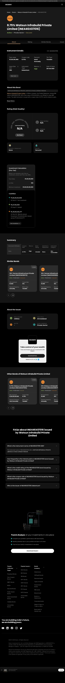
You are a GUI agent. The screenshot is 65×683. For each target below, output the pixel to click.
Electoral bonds (38, 578)
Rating (30, 42)
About (14, 42)
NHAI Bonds (24, 569)
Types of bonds (38, 581)
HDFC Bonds (24, 582)
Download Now (32, 356)
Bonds (14, 12)
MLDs (9, 585)
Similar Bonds (46, 42)
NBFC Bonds (10, 582)
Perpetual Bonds (11, 573)
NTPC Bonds (24, 592)
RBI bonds (37, 589)
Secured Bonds (11, 588)
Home (8, 12)
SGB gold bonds (38, 575)
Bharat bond (37, 592)
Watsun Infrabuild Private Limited (27, 12)
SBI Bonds (23, 576)
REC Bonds (24, 573)
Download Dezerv (32, 550)
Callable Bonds (11, 601)
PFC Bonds (24, 589)
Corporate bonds (39, 601)
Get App (61, 669)
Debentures (37, 571)
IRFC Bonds (24, 585)
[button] (12, 568)
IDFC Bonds (24, 579)
